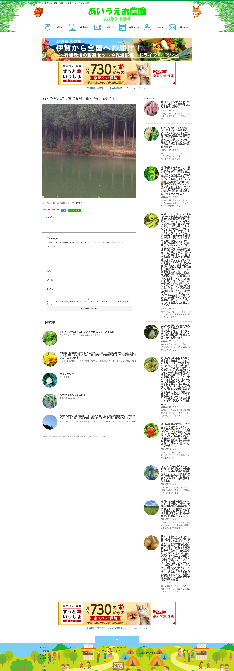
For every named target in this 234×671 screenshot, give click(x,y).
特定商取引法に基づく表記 (114, 647)
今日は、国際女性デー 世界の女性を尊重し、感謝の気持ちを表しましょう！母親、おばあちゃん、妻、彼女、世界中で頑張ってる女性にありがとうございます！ (98, 355)
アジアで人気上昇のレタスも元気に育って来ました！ (88, 332)
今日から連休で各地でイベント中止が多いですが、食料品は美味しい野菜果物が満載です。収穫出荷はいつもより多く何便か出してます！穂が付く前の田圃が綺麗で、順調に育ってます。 (175, 508)
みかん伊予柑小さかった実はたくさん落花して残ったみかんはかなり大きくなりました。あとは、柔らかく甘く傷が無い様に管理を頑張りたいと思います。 (175, 331)
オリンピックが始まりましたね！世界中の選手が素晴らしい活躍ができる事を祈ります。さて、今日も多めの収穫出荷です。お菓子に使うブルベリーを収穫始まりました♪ (175, 473)
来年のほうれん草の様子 (73, 395)
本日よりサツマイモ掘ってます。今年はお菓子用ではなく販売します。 (175, 104)
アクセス (76, 647)
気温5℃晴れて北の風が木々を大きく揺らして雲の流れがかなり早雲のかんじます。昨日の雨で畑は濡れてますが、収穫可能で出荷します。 (97, 417)
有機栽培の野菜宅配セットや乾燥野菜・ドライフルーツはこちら (117, 88)
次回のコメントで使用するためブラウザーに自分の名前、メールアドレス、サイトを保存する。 (88, 302)
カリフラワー (67, 374)
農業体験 (46, 651)
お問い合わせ (78, 651)
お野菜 (45, 647)
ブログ (175, 110)
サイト (50, 289)
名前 (49, 271)
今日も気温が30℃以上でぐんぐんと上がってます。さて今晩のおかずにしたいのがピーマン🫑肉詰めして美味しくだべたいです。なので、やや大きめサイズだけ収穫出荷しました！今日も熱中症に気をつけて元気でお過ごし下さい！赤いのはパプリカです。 (175, 435)
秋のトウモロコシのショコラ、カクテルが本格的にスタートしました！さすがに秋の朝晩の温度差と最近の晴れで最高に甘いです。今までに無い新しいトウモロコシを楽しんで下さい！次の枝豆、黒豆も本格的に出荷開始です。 (175, 137)
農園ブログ (47, 658)
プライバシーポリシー (112, 651)
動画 (44, 654)
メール (50, 280)
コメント (51, 246)
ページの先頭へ (117, 639)
